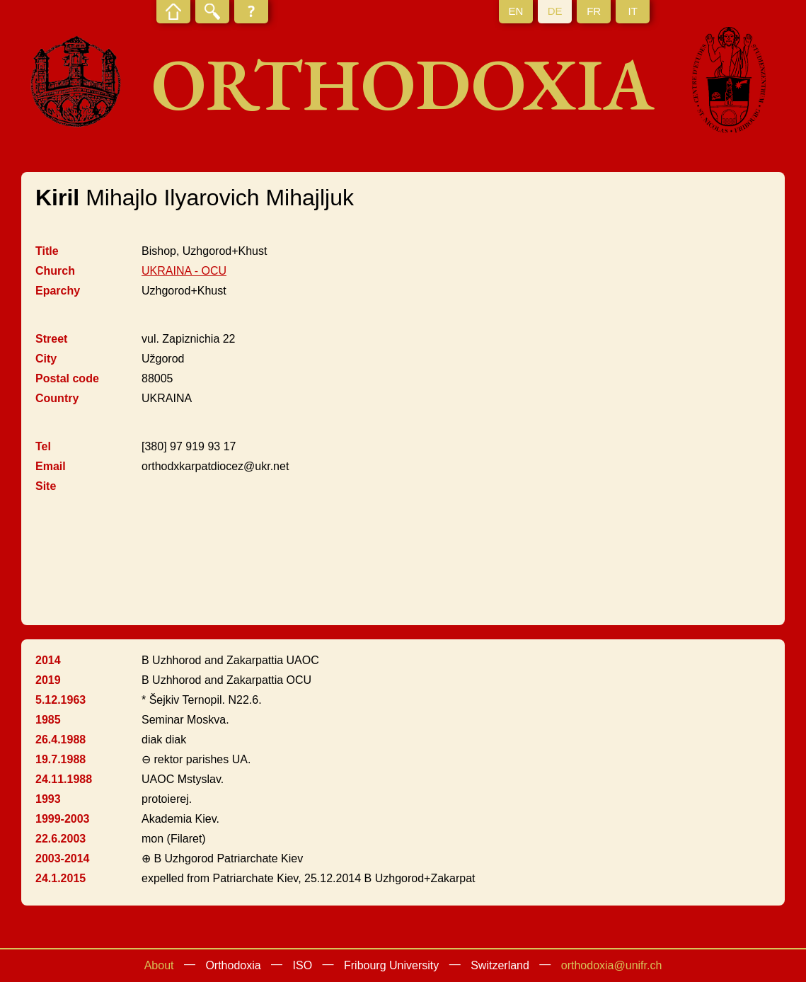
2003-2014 (62, 858)
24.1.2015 (60, 878)
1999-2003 (62, 819)
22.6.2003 (60, 839)
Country (57, 398)
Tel (43, 446)
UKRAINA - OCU (184, 271)
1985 (48, 720)
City (46, 359)
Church (55, 271)
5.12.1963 (60, 700)
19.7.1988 (60, 759)
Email (50, 466)
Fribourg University (391, 965)
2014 (48, 660)
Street (51, 339)
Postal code (67, 378)
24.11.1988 (63, 779)
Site (45, 486)
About (159, 965)
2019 (48, 680)
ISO (303, 965)
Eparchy (57, 291)
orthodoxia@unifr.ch (611, 965)
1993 (48, 799)
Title (47, 251)
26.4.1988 (60, 739)
